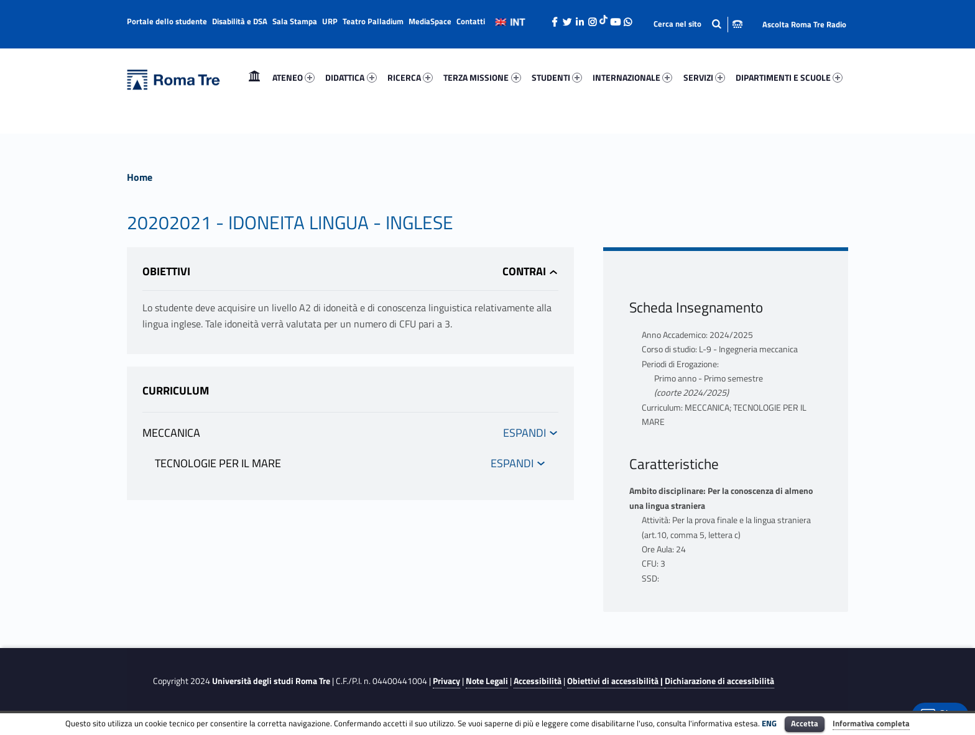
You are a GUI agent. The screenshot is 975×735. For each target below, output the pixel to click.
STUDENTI (557, 77)
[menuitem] (254, 78)
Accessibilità (537, 681)
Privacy (446, 681)
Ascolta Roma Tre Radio (804, 24)
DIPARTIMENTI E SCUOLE (789, 77)
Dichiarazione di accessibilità (719, 681)
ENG (769, 723)
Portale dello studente (167, 21)
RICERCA (410, 77)
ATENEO (293, 77)
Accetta (804, 723)
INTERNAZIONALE (632, 77)
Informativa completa (871, 723)
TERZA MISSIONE (481, 77)
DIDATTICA (350, 77)
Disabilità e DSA (239, 21)
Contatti (470, 21)
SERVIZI (704, 77)
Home (254, 77)
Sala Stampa (294, 21)
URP (330, 21)
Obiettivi (166, 271)
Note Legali (487, 681)
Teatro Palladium (373, 21)
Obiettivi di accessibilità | (616, 681)
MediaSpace (430, 21)
